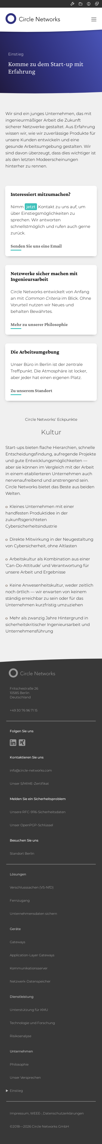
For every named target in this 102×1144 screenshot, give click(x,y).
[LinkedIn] (13, 743)
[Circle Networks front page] (33, 18)
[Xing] (22, 743)
